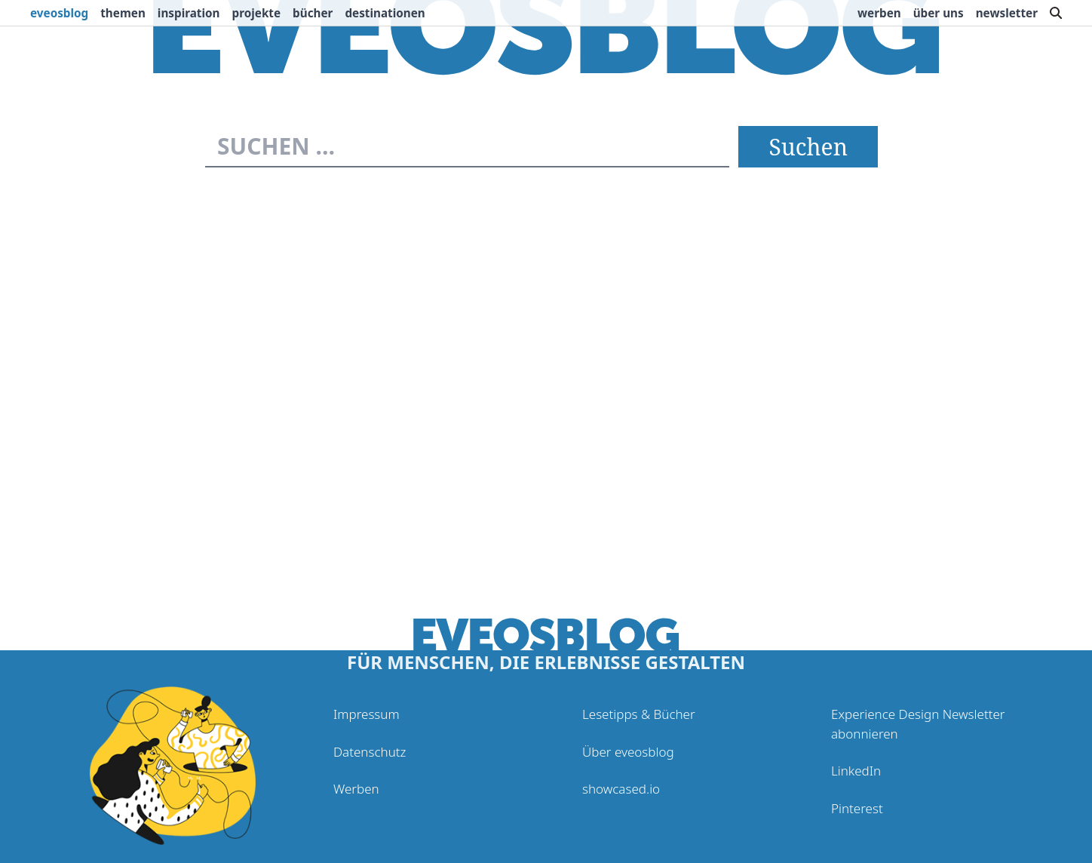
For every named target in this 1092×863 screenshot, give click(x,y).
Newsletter (1007, 12)
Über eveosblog (628, 751)
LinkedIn (856, 770)
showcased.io (621, 788)
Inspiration (189, 12)
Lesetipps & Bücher (638, 714)
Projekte (256, 12)
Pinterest (857, 808)
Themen (123, 12)
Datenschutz (369, 751)
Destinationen (385, 12)
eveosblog (59, 12)
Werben (879, 12)
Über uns (938, 12)
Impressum (366, 714)
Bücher (313, 12)
